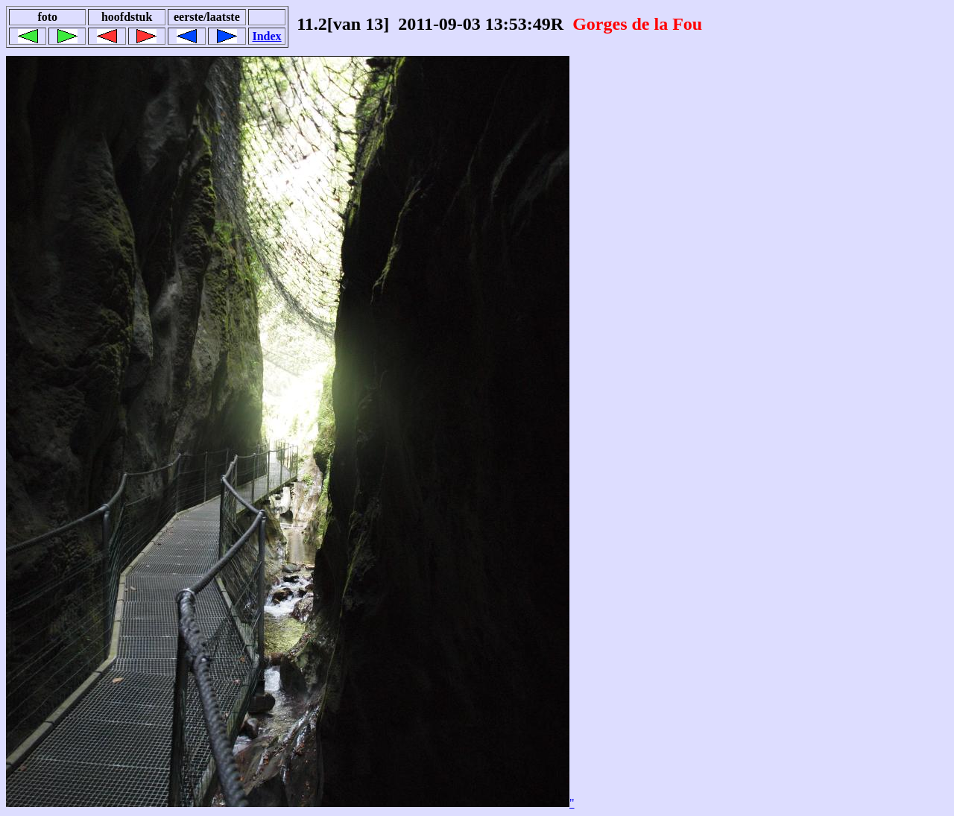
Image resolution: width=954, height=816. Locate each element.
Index (266, 36)
